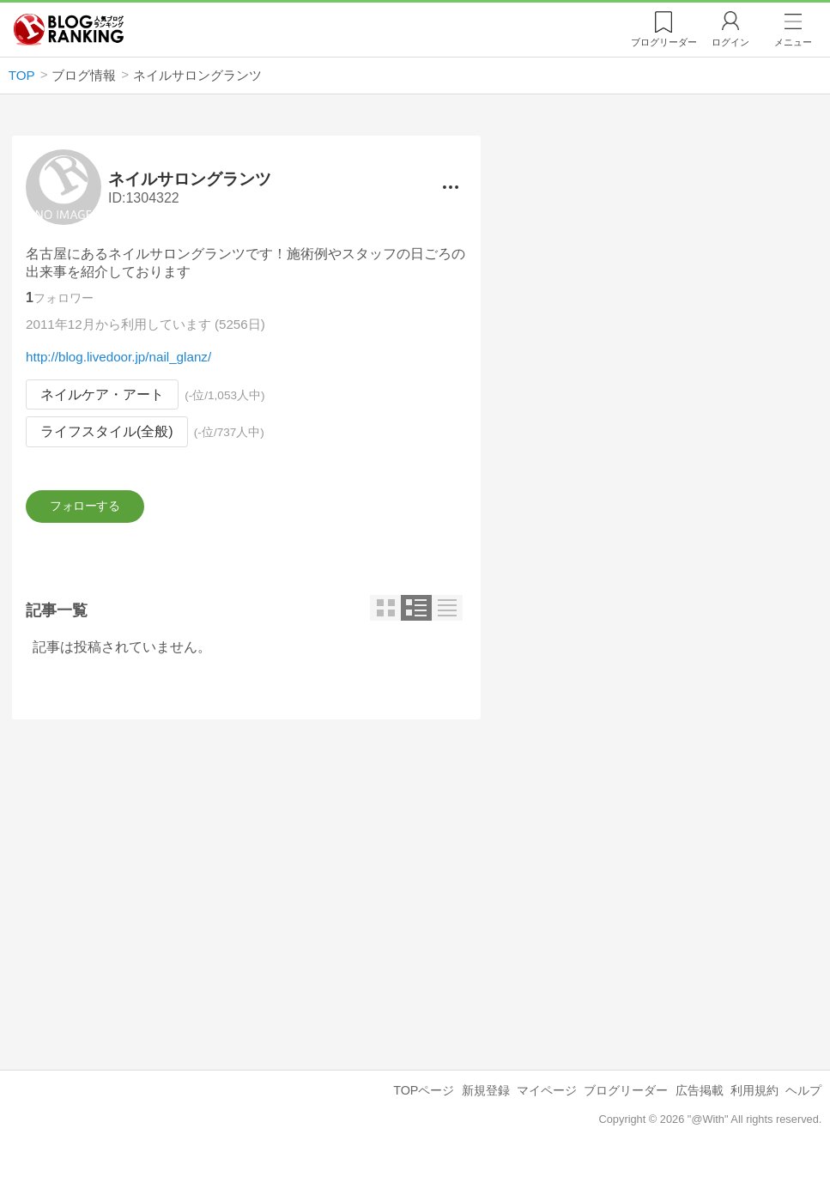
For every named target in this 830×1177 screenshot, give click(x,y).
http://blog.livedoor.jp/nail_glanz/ (118, 356)
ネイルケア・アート (102, 394)
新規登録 (486, 1100)
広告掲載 (700, 1100)
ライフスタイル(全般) (106, 432)
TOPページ (423, 1100)
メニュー (793, 42)
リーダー (664, 42)
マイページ (547, 1100)
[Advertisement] (246, 890)
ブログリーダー (626, 1100)
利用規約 (754, 1100)
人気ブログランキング (69, 29)
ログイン (730, 42)
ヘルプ (803, 1100)
